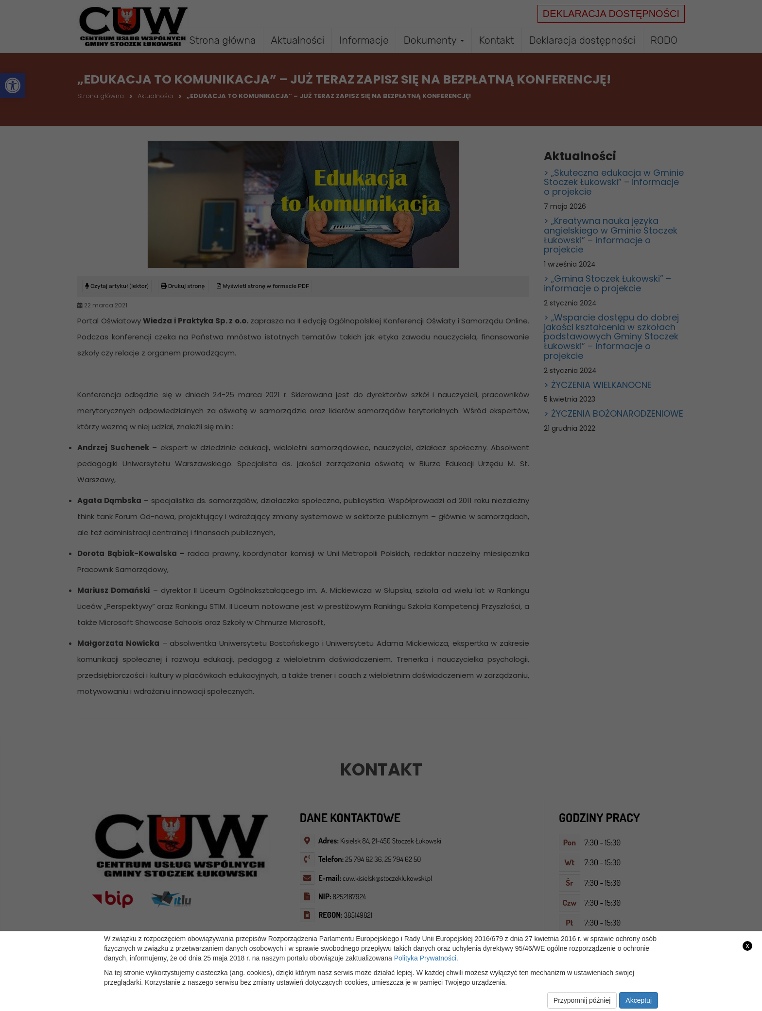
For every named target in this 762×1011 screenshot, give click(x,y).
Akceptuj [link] (638, 1000)
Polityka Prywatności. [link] (426, 958)
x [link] (747, 945)
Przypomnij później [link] (582, 1000)
